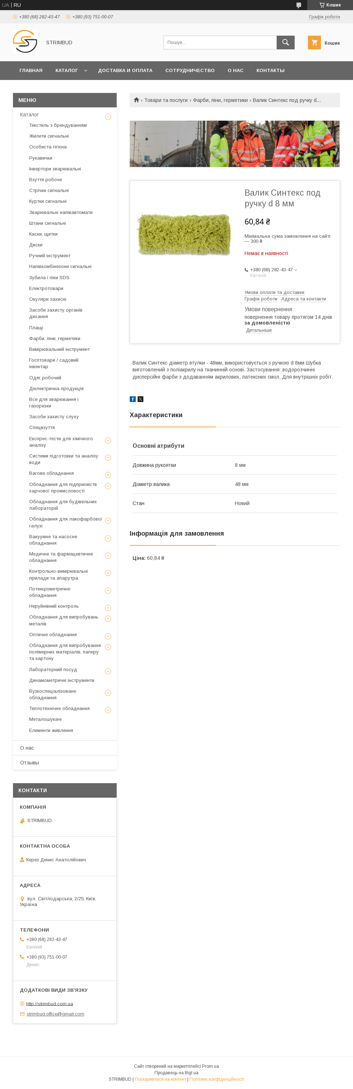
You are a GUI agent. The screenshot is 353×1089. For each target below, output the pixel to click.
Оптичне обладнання (53, 634)
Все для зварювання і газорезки (54, 403)
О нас (235, 70)
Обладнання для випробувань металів (63, 620)
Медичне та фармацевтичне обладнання (61, 557)
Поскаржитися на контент (160, 1079)
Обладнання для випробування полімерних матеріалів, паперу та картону (65, 652)
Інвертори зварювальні (55, 168)
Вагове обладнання (51, 473)
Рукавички (40, 158)
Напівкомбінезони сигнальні (60, 266)
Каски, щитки (43, 234)
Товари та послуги (166, 100)
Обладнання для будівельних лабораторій (63, 505)
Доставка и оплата (125, 70)
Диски (36, 244)
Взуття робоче (45, 179)
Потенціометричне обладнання (49, 592)
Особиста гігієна (48, 146)
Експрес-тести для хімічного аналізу (61, 442)
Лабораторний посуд (53, 669)
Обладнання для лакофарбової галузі (65, 522)
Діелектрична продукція (56, 388)
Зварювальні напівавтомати (61, 212)
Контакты (270, 70)
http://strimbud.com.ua (49, 1003)
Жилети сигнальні (49, 136)
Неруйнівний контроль (54, 606)
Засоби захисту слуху (54, 416)
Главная (31, 70)
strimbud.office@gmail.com (55, 1014)
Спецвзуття (42, 427)
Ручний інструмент (50, 255)
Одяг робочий (45, 377)
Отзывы (29, 763)
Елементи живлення (51, 730)
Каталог (66, 70)
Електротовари (46, 288)
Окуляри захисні (47, 299)
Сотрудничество (190, 70)
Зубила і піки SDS (49, 277)
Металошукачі (45, 719)
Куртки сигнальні (48, 201)
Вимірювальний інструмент (59, 349)
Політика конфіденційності (216, 1079)
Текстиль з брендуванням (58, 125)
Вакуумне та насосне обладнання (53, 540)
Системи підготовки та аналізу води (63, 459)
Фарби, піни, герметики (220, 100)
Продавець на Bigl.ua (176, 1072)
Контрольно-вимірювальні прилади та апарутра (58, 574)
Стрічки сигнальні (49, 190)
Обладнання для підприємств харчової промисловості (63, 488)
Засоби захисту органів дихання (55, 313)
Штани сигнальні (47, 223)
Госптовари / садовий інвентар (54, 363)
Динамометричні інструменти (61, 680)
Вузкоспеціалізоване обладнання (52, 694)
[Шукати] (286, 42)
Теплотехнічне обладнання (59, 708)
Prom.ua (210, 1066)
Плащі (36, 327)
